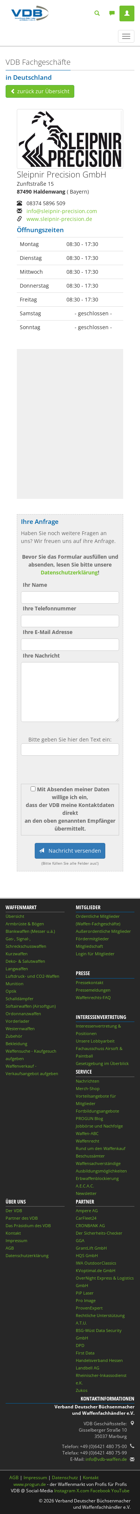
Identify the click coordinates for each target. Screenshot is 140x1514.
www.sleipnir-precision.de (59, 218)
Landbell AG (87, 1368)
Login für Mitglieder (95, 953)
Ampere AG (87, 1210)
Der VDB (14, 1210)
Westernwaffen (20, 1028)
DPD (80, 1345)
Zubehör (14, 1036)
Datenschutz (65, 1477)
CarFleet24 (86, 1218)
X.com (83, 1490)
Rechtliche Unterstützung (100, 1315)
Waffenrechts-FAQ (93, 997)
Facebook (100, 1490)
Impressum (16, 1240)
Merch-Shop (88, 1088)
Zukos (81, 1390)
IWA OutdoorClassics (96, 1263)
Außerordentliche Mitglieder (103, 931)
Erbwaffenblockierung (97, 1178)
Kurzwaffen (17, 953)
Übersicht (15, 916)
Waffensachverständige (98, 1163)
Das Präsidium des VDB (28, 1225)
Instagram (64, 1490)
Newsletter (86, 1193)
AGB (10, 1248)
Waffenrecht (87, 1141)
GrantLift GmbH (91, 1248)
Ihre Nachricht (41, 655)
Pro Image (86, 1300)
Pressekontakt (89, 982)
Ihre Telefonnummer (49, 608)
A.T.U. (81, 1323)
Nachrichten (87, 1081)
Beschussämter (90, 1156)
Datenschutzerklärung (69, 572)
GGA (80, 1240)
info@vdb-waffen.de (106, 1459)
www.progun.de (29, 1484)
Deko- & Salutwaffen (25, 961)
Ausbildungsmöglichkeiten (101, 1171)
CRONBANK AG (90, 1225)
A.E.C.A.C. (85, 1186)
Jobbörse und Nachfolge (99, 1126)
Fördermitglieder (92, 938)
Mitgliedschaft (89, 946)
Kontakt (13, 1233)
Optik (11, 991)
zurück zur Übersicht (39, 91)
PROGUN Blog (89, 1118)
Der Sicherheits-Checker (99, 1233)
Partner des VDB (22, 1218)
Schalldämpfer (20, 998)
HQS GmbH (87, 1255)
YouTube (120, 1490)
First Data (85, 1353)
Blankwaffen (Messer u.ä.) (30, 931)
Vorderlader (17, 1021)
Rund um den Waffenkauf (100, 1148)
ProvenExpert (89, 1308)
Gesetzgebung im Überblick (102, 1063)
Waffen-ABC (87, 1133)
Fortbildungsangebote (97, 1111)
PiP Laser (85, 1293)
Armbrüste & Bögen (25, 923)
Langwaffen (17, 968)
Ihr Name (35, 584)
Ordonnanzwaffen (23, 1013)
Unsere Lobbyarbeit (95, 1041)
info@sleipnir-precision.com (62, 211)
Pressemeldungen (93, 990)
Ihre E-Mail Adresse (47, 631)
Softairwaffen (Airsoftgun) (31, 1006)
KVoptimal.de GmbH (95, 1270)
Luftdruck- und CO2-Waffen (32, 976)
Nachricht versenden (70, 850)
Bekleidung (16, 1043)
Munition (15, 983)
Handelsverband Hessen (99, 1360)
